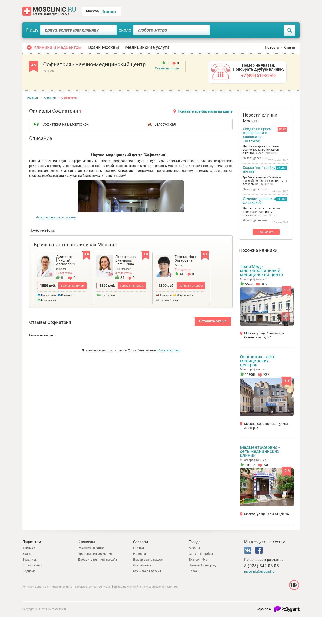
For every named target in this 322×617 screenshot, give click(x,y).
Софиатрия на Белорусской (65, 124)
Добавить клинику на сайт (97, 559)
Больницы (30, 559)
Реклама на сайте (91, 548)
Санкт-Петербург (201, 553)
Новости (272, 47)
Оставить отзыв (167, 68)
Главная (32, 97)
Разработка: (263, 609)
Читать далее (252, 158)
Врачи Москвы (103, 47)
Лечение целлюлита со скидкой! (259, 201)
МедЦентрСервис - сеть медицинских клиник (260, 451)
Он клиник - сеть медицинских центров (257, 361)
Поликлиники (32, 565)
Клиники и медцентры (58, 47)
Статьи (289, 47)
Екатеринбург (199, 559)
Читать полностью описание (56, 217)
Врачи (27, 553)
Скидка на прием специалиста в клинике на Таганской (257, 135)
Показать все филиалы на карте (205, 111)
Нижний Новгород (202, 565)
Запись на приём (72, 285)
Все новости (266, 232)
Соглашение (142, 565)
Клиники (50, 97)
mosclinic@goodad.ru (259, 571)
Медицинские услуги (147, 47)
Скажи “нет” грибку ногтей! (259, 170)
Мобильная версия (147, 571)
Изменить (109, 11)
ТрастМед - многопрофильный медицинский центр (261, 270)
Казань (194, 571)
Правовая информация (95, 553)
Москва (194, 548)
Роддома (29, 571)
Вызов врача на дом (148, 559)
